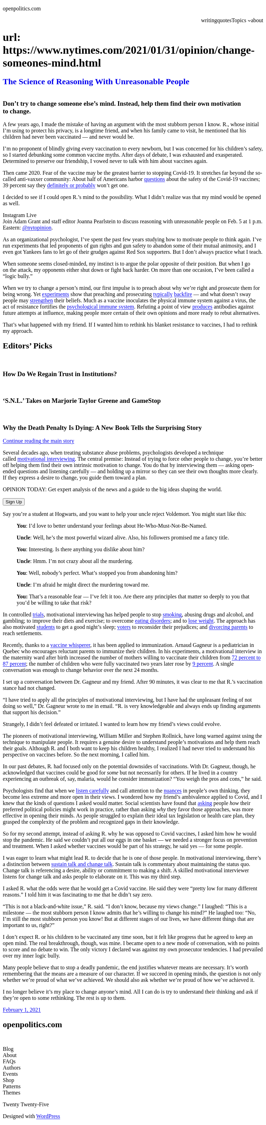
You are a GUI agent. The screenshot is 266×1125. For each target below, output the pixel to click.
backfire (183, 294)
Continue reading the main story (38, 441)
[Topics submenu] (249, 20)
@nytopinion (36, 228)
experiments (55, 294)
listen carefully (92, 791)
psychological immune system (100, 307)
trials (38, 614)
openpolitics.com (22, 8)
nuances (173, 791)
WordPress (48, 1116)
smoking (172, 614)
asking (205, 803)
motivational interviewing (46, 459)
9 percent (203, 664)
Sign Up (14, 501)
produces (202, 307)
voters (124, 627)
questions (154, 179)
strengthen (41, 300)
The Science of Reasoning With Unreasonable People (96, 81)
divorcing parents (228, 627)
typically (162, 294)
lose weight (200, 621)
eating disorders (152, 621)
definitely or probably (71, 185)
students (46, 627)
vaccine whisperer (70, 645)
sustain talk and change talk (82, 864)
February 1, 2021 (22, 1010)
